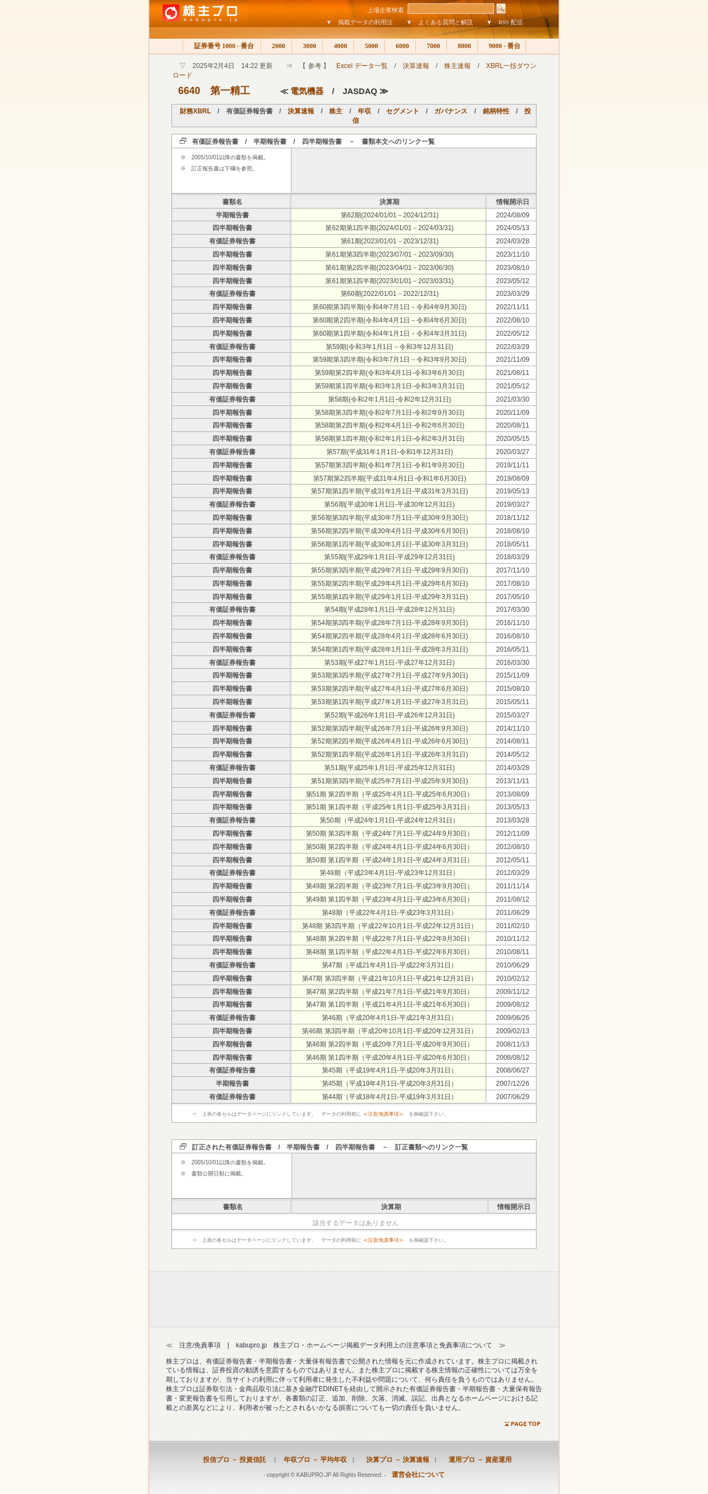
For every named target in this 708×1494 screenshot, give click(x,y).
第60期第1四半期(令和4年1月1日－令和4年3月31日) (390, 333)
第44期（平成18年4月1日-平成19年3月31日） (389, 1097)
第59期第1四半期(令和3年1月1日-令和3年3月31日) (390, 386)
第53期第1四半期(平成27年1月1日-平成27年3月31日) (389, 702)
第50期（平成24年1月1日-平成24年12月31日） (389, 820)
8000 (462, 46)
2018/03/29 (512, 557)
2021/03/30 (512, 399)
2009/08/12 (512, 1004)
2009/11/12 (512, 992)
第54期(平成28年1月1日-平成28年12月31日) (389, 609)
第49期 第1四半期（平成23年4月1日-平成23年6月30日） (389, 899)
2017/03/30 (512, 609)
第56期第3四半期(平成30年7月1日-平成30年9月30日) (389, 518)
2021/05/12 (512, 386)
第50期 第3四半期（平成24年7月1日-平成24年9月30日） (389, 833)
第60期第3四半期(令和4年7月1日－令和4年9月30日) (390, 307)
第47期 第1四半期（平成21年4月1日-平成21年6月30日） (389, 1004)
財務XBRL (195, 111)
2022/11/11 (512, 307)
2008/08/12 (512, 1057)
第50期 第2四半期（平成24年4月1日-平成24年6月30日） (389, 847)
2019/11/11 (512, 465)
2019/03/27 (512, 504)
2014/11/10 (512, 728)
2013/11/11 (512, 781)
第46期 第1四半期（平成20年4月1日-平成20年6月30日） (389, 1057)
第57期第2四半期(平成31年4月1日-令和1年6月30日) (389, 478)
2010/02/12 (512, 978)
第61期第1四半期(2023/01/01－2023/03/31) (389, 281)
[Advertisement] (413, 170)
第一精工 (230, 90)
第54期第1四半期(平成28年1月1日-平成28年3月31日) (389, 649)
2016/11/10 (512, 623)
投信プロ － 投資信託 (234, 1460)
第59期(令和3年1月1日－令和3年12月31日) (390, 347)
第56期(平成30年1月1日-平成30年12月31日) (389, 504)
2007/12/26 (512, 1083)
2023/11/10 (512, 254)
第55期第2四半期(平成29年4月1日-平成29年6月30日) (389, 583)
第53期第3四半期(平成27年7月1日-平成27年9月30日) (389, 675)
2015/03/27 (512, 715)
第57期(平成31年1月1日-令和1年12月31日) (389, 452)
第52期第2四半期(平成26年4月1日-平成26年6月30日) (389, 741)
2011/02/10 (512, 926)
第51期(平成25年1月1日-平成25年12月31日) (389, 768)
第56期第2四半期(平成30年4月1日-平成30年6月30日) (389, 531)
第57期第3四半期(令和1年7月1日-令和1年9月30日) (390, 465)
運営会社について (418, 1475)
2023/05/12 (512, 281)
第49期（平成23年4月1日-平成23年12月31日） (389, 873)
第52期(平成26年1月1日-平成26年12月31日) (389, 715)
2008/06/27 (512, 1070)
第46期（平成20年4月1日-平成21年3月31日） (389, 1018)
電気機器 (307, 91)
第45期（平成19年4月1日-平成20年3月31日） (389, 1070)
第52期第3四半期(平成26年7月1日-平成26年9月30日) (389, 728)
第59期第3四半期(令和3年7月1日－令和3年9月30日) (390, 359)
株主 (335, 111)
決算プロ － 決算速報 (394, 1460)
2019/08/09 (512, 478)
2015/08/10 (512, 689)
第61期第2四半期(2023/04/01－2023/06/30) (389, 268)
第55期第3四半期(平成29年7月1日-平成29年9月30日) (389, 570)
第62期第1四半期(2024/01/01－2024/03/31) (389, 228)
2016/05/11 (512, 649)
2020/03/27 (512, 452)
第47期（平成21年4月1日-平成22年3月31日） (389, 965)
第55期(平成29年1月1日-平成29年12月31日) (389, 557)
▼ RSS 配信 (504, 22)
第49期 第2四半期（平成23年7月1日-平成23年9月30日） (389, 886)
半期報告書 (232, 215)
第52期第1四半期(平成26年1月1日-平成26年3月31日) (389, 754)
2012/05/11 (512, 860)
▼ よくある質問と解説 (439, 22)
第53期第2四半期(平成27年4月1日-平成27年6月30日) (389, 689)
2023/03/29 (512, 294)
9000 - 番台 (501, 46)
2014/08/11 (512, 741)
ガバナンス (450, 111)
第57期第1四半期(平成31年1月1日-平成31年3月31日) (389, 491)
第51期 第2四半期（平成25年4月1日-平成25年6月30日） (389, 794)
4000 (338, 46)
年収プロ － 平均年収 (312, 1460)
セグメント (402, 111)
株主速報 (457, 66)
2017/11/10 (512, 570)
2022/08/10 (512, 320)
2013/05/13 (512, 807)
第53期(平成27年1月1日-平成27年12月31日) (389, 663)
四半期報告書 (232, 228)
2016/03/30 (512, 663)
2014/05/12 (512, 754)
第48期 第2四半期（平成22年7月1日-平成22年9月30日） (389, 939)
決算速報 (416, 66)
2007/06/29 (512, 1097)
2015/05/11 (512, 702)
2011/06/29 (512, 913)
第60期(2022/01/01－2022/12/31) (390, 294)
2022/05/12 (512, 333)
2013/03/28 (512, 820)
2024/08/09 (512, 215)
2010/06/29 (512, 965)
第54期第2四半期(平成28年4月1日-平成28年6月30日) (389, 636)
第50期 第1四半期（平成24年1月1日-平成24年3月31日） (389, 860)
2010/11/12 (512, 939)
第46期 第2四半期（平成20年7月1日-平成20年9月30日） (389, 1044)
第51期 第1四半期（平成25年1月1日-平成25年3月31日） (389, 807)
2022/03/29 (512, 347)
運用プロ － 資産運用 (477, 1460)
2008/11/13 (512, 1044)
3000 (307, 46)
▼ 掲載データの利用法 (359, 22)
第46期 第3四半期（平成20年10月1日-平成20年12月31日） (389, 1031)
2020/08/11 (512, 425)
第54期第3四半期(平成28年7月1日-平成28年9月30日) (389, 623)
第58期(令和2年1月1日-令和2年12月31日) (389, 399)
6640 (189, 90)
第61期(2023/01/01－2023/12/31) (390, 241)
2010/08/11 (512, 952)
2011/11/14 (512, 886)
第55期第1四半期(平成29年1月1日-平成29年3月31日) (389, 597)
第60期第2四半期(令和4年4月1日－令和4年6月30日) (390, 320)
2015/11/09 (512, 675)
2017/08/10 (512, 583)
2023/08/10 (512, 268)
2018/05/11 (512, 544)
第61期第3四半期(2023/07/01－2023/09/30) (389, 254)
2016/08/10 (512, 636)
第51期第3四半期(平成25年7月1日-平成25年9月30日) (389, 781)
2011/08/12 (512, 899)
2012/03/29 (512, 873)
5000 (369, 46)
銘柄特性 (496, 111)
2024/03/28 (512, 241)
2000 (276, 46)
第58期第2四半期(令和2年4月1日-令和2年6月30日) (390, 425)
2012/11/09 (512, 833)
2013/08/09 (512, 794)
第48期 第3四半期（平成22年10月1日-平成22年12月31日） (389, 926)
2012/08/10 (512, 847)
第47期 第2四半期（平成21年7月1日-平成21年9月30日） (389, 992)
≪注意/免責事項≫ (383, 1114)
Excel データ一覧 (362, 66)
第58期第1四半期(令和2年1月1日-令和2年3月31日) (390, 439)
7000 (431, 46)
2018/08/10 (512, 531)
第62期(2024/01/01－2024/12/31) (390, 215)
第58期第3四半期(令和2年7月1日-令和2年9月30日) (390, 413)
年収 (364, 111)
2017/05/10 (512, 597)
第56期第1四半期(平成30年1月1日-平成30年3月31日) (389, 544)
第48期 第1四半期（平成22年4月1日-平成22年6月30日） (389, 952)
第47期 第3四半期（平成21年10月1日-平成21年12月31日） (389, 978)
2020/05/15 (512, 439)
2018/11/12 (512, 518)
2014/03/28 (512, 768)
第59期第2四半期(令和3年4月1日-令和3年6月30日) (390, 373)
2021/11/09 (512, 359)
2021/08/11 (512, 373)
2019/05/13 (512, 491)
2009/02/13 (512, 1031)
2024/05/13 (512, 228)
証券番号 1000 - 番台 (222, 46)
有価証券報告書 (232, 241)
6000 (400, 46)
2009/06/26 (512, 1018)
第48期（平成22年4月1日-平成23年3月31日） (389, 913)
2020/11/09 (512, 413)
